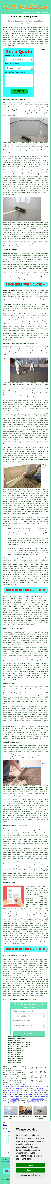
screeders (16, 242)
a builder (13, 1101)
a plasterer (28, 1095)
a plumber (15, 1099)
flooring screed (41, 259)
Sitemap (5, 1159)
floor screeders (25, 610)
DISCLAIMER (45, 12)
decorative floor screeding (15, 917)
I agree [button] (30, 1165)
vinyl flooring (42, 1086)
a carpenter (34, 1092)
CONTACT (38, 12)
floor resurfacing (40, 921)
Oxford (27, 596)
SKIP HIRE (24, 1086)
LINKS (28, 12)
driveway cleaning (37, 1097)
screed (41, 160)
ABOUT (32, 12)
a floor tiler (8, 1095)
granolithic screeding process (19, 663)
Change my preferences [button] (30, 1175)
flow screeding (35, 909)
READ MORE (12, 679)
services (29, 621)
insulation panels (10, 453)
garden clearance (37, 1099)
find (10, 959)
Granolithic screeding (12, 632)
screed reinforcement (27, 746)
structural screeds (36, 898)
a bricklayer (15, 1092)
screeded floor (41, 391)
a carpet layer (33, 1101)
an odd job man (37, 1090)
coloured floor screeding (20, 913)
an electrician (19, 1088)
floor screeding (41, 33)
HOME (23, 12)
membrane (11, 420)
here (37, 993)
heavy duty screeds (20, 308)
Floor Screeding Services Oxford (19, 1000)
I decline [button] (30, 1170)
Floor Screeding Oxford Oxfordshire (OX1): (20, 27)
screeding (28, 170)
